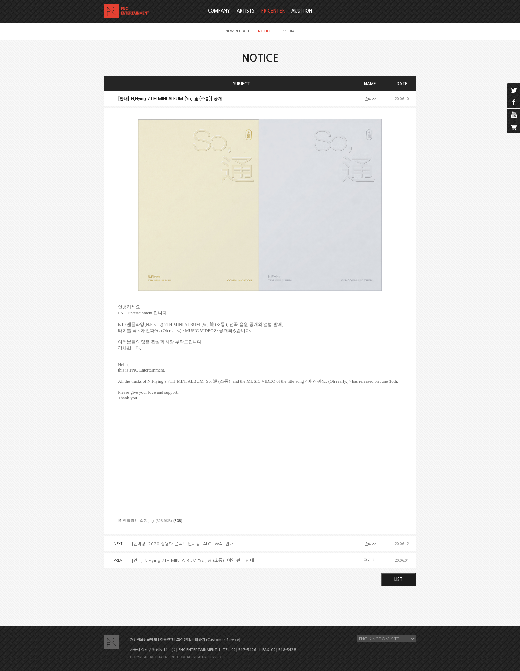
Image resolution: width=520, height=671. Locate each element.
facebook (513, 102)
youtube (513, 115)
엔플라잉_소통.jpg (138, 520)
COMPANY (219, 11)
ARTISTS (245, 11)
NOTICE (264, 31)
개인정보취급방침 (143, 640)
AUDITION (301, 11)
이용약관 (166, 640)
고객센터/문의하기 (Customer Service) (208, 640)
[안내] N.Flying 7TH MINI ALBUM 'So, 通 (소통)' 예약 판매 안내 (193, 560)
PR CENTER (273, 11)
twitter (513, 89)
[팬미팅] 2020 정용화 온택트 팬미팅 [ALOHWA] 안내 (182, 544)
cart (513, 127)
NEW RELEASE (237, 31)
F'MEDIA (287, 31)
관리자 (370, 99)
